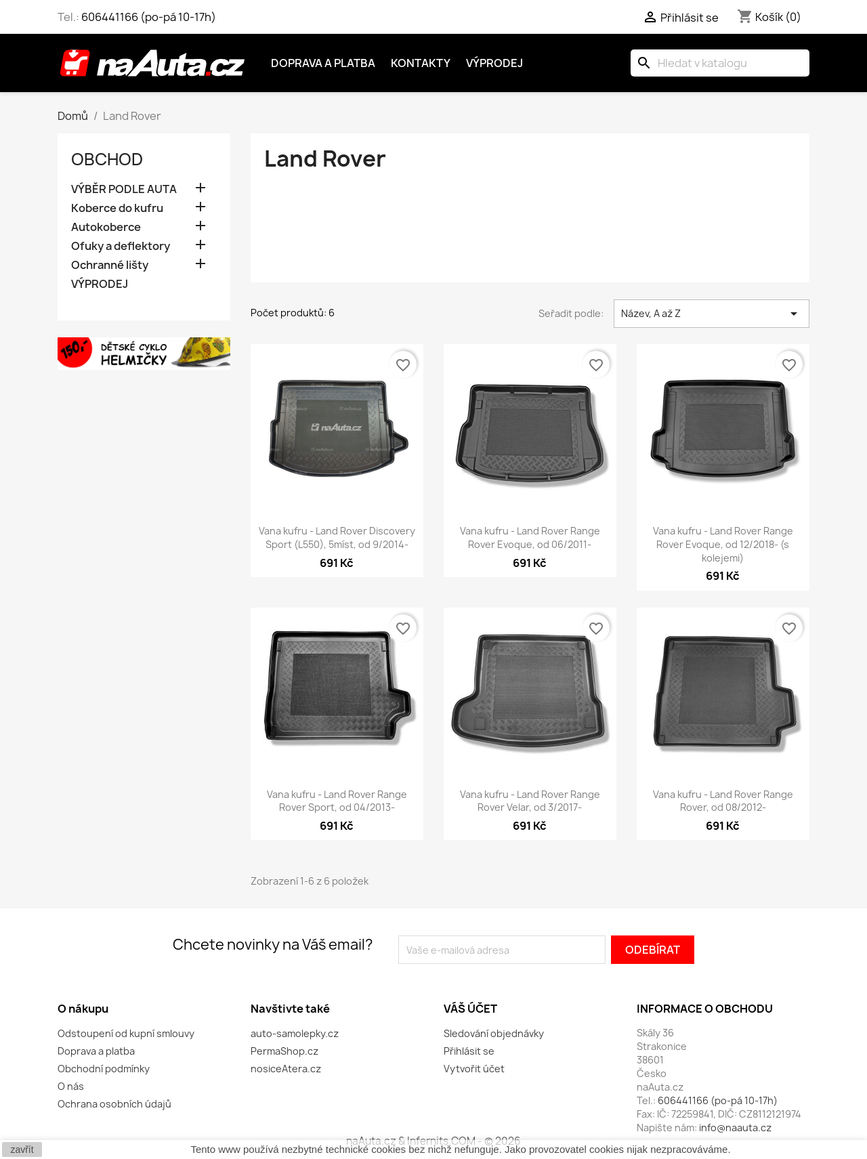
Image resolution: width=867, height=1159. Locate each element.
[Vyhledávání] (720, 63)
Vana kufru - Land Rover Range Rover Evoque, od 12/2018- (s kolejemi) (723, 544)
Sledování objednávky (494, 1033)
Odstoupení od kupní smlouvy (126, 1033)
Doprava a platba (323, 63)
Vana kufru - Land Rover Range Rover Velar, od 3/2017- (530, 801)
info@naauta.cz (735, 1127)
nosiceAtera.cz (286, 1068)
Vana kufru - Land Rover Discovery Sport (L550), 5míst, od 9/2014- (337, 537)
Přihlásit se (469, 1051)
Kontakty (420, 63)
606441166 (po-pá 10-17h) (148, 16)
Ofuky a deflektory (120, 246)
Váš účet (470, 1008)
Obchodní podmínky (104, 1068)
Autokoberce (106, 227)
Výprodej (494, 63)
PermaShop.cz (284, 1051)
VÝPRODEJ (99, 284)
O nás (71, 1086)
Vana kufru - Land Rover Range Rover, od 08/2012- (723, 801)
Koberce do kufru (117, 208)
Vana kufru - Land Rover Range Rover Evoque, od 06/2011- (530, 537)
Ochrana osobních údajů (114, 1103)
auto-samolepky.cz (295, 1033)
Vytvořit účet (474, 1068)
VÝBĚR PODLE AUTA (124, 189)
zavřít (21, 1149)
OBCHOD (107, 159)
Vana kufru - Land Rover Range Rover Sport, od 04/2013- (337, 801)
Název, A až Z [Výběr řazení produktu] (711, 313)
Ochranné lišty (109, 265)
